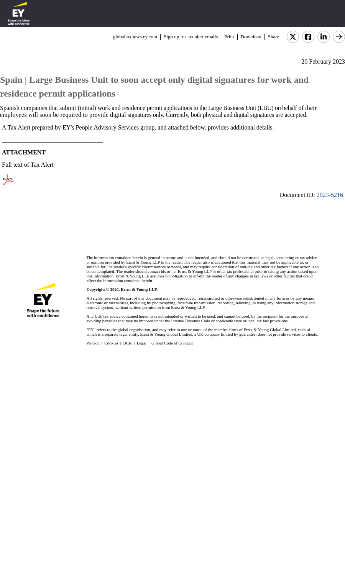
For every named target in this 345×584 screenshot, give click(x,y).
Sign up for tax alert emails (191, 36)
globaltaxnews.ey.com (135, 36)
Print (229, 36)
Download (251, 36)
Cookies (111, 343)
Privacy (92, 343)
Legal (141, 343)
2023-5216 (330, 195)
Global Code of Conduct (172, 343)
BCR (127, 343)
